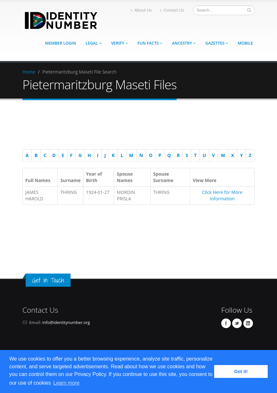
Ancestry (184, 43)
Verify (119, 43)
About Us (141, 10)
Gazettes (216, 43)
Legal (93, 43)
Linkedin (248, 323)
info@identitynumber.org (66, 322)
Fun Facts (150, 43)
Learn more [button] (66, 383)
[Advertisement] (135, 125)
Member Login (60, 43)
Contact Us (172, 10)
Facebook (226, 323)
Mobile (245, 43)
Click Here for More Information (222, 195)
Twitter (237, 323)
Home (28, 72)
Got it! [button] (241, 371)
